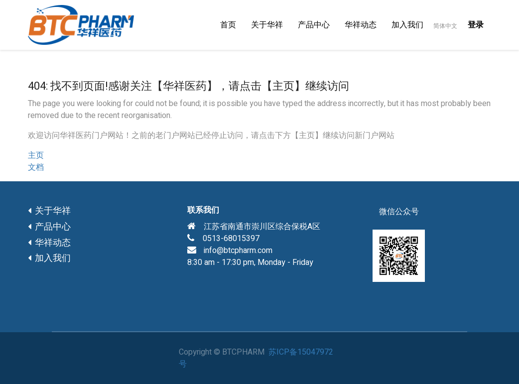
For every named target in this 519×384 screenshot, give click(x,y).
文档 (36, 167)
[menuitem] (228, 25)
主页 (36, 155)
